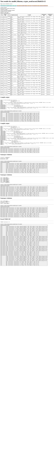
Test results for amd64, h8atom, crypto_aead (24, 5)
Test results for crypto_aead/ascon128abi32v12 (40, 5)
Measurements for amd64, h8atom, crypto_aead (8, 5)
